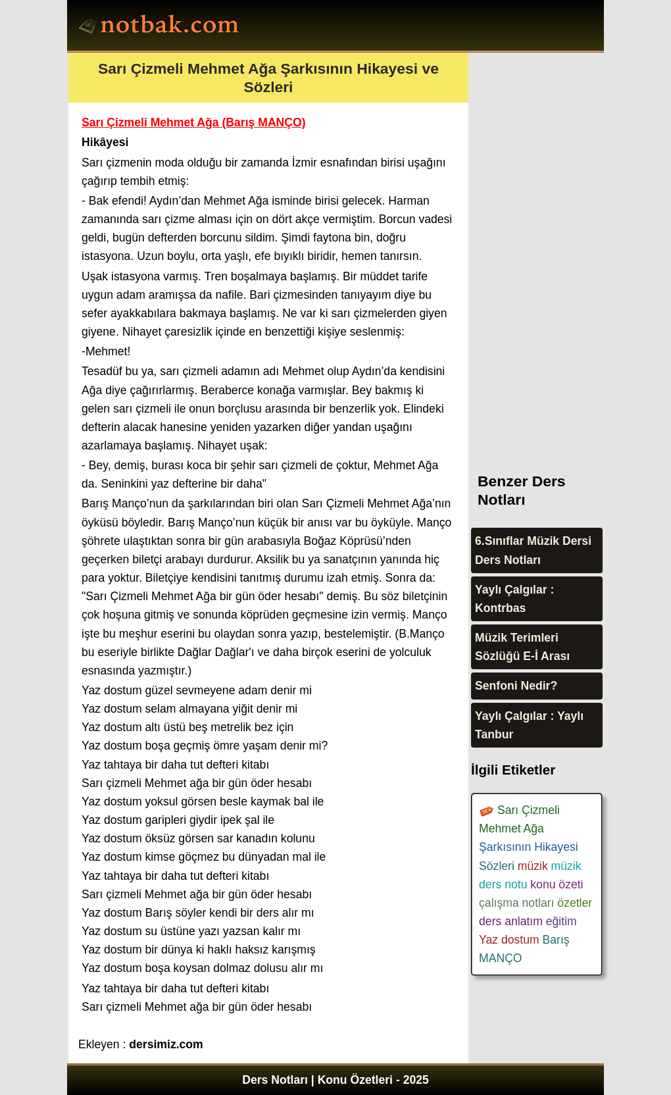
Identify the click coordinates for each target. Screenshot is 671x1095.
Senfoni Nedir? (516, 685)
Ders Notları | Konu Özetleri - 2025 (335, 1079)
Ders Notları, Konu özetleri (160, 27)
